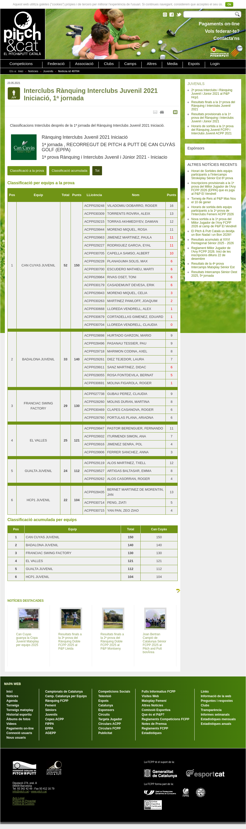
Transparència (211, 710)
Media (172, 64)
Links (205, 691)
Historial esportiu (19, 714)
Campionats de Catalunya (64, 691)
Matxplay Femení (154, 701)
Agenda (12, 701)
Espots (194, 64)
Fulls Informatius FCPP (158, 691)
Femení (50, 705)
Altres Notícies (152, 705)
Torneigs (12, 705)
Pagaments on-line (20, 728)
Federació (56, 64)
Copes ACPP (54, 719)
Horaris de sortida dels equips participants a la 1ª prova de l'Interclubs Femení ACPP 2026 (212, 210)
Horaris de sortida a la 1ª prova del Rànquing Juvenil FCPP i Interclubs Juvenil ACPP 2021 (212, 129)
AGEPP (50, 733)
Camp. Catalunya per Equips (66, 696)
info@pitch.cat (21, 791)
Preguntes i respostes (217, 701)
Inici (20, 71)
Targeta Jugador (110, 719)
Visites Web (150, 696)
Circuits (104, 714)
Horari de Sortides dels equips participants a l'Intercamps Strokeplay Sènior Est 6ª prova (212, 174)
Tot (97, 171)
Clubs (109, 64)
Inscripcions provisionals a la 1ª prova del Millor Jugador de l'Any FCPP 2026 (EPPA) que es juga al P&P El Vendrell (213, 188)
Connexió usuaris (19, 733)
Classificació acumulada (69, 171)
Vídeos (11, 724)
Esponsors (106, 710)
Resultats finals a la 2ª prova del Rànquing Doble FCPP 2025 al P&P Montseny (112, 641)
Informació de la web (216, 696)
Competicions (21, 64)
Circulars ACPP (109, 724)
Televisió (104, 696)
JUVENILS (196, 84)
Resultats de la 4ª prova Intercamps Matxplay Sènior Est (212, 265)
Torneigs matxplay (19, 710)
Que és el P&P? (153, 714)
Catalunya (105, 705)
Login (215, 64)
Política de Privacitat (24, 801)
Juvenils (48, 71)
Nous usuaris (16, 737)
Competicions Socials (114, 691)
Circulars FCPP (109, 728)
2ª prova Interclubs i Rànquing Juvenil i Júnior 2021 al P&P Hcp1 (211, 93)
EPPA (49, 728)
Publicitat (105, 733)
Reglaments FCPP (155, 728)
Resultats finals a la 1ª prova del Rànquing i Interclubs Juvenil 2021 (213, 105)
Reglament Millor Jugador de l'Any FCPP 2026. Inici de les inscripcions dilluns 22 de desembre (211, 253)
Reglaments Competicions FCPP (165, 719)
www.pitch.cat (39, 791)
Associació (84, 64)
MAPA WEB (12, 684)
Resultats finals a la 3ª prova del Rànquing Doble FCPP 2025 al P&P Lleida (70, 641)
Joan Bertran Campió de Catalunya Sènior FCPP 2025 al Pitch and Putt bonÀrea (154, 643)
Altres (151, 64)
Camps (130, 64)
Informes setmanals (215, 714)
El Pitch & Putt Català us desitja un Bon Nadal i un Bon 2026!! (212, 232)
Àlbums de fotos (18, 719)
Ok (229, 4)
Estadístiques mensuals (218, 719)
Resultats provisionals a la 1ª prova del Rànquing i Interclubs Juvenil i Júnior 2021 (212, 117)
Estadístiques (152, 733)
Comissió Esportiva (156, 710)
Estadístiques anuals (216, 724)
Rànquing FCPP (57, 701)
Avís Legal (19, 798)
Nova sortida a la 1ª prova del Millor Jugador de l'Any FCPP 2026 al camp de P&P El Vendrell (214, 222)
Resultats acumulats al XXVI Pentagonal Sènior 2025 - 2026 (212, 241)
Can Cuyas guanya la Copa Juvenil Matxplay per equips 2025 (27, 639)
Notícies (33, 71)
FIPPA (49, 724)
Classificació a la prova (27, 171)
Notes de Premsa (154, 724)
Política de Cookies (24, 803)
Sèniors (51, 710)
